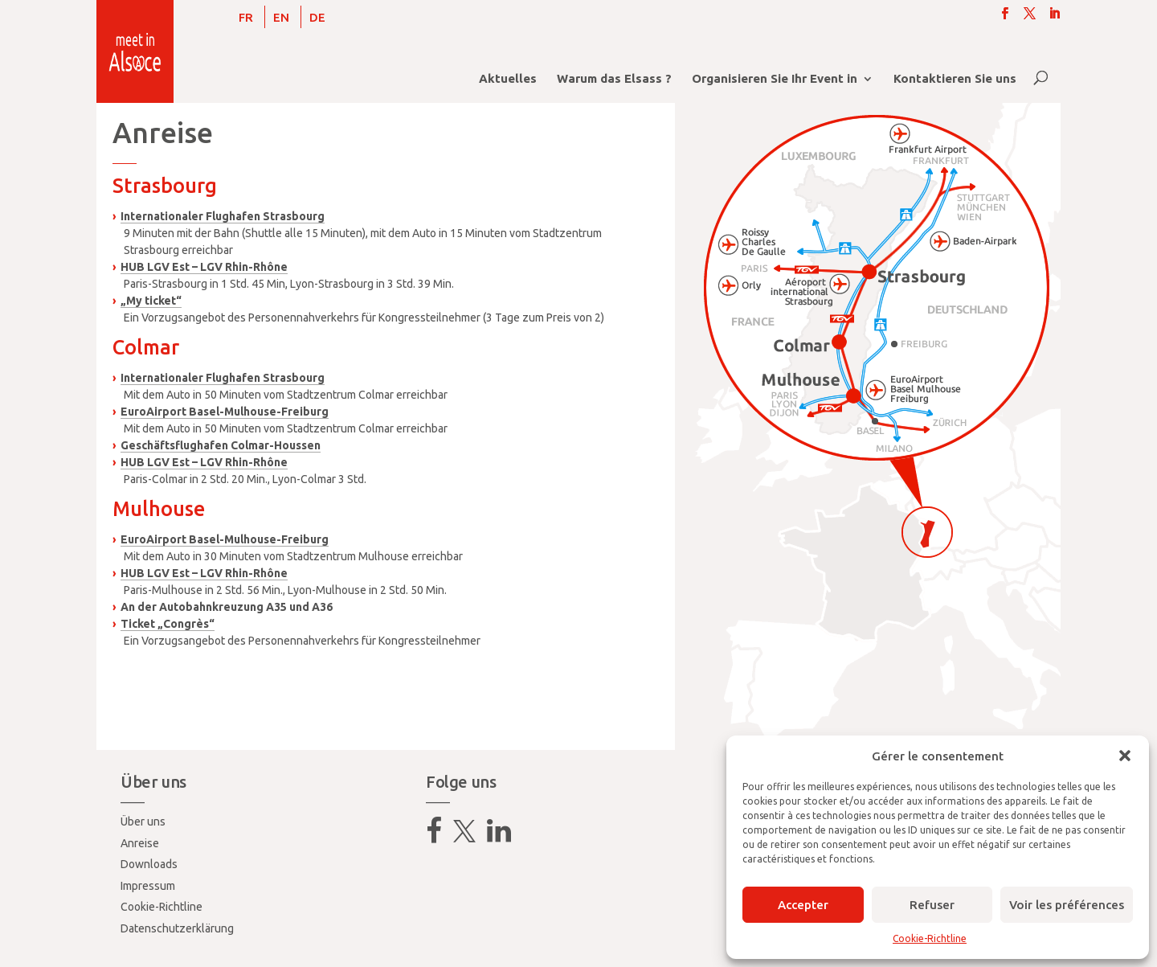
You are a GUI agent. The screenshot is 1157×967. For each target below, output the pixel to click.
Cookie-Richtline (930, 938)
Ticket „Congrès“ (168, 623)
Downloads (149, 864)
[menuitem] (246, 17)
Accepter (803, 905)
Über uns (143, 821)
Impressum (148, 885)
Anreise (140, 843)
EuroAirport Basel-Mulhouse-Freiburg (225, 411)
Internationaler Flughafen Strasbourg (223, 216)
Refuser (932, 905)
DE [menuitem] (317, 17)
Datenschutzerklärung (177, 928)
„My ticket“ (151, 300)
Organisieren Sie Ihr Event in (774, 79)
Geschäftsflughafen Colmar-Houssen (221, 445)
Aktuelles (508, 79)
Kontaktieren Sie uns (954, 79)
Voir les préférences (1066, 905)
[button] (1125, 756)
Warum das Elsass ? (614, 79)
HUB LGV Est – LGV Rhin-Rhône (204, 266)
